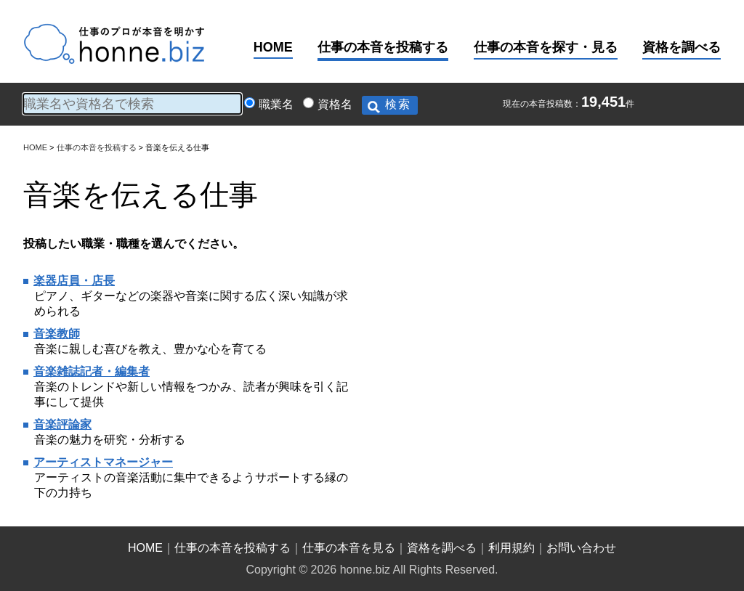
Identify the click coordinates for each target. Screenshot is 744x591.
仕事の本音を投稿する (383, 47)
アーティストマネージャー (103, 462)
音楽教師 (56, 333)
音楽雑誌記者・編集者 (91, 371)
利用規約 (511, 548)
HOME (273, 47)
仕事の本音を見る (348, 548)
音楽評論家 (62, 424)
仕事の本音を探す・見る (546, 47)
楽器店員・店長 (74, 280)
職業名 (276, 104)
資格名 (335, 104)
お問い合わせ (581, 548)
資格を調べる (681, 47)
